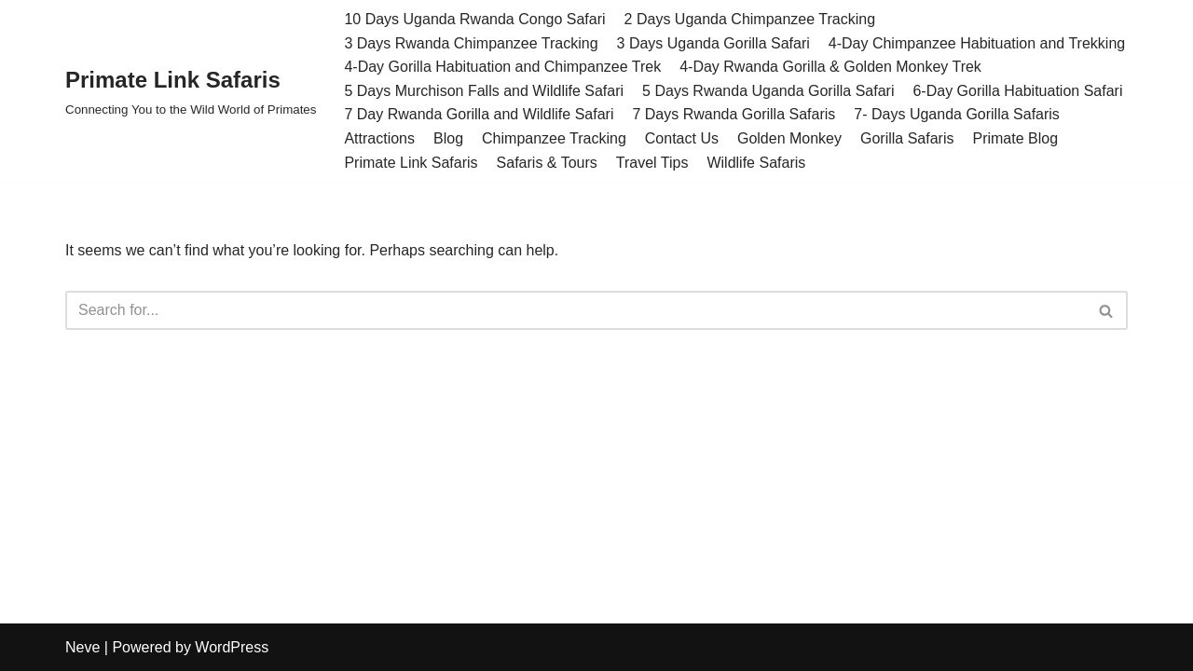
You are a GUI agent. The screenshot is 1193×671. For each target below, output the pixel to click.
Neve (82, 647)
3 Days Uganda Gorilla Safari (713, 43)
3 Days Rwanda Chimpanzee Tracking (470, 43)
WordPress (231, 647)
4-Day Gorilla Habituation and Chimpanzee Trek (502, 67)
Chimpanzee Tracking (554, 138)
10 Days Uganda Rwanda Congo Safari (474, 19)
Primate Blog (1015, 138)
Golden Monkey (789, 138)
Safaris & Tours (547, 163)
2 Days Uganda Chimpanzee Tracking (749, 19)
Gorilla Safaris (906, 138)
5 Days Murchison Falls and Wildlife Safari (484, 91)
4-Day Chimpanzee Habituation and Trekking (977, 43)
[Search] (575, 310)
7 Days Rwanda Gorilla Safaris (733, 114)
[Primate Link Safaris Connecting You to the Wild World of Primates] (190, 91)
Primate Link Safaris (410, 163)
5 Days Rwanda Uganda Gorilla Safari (768, 91)
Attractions (379, 138)
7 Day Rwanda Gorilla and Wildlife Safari (478, 114)
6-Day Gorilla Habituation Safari (1017, 91)
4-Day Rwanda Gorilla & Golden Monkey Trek (830, 67)
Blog (448, 138)
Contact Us (682, 138)
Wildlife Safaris (755, 163)
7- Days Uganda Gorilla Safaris (957, 114)
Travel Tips (652, 163)
